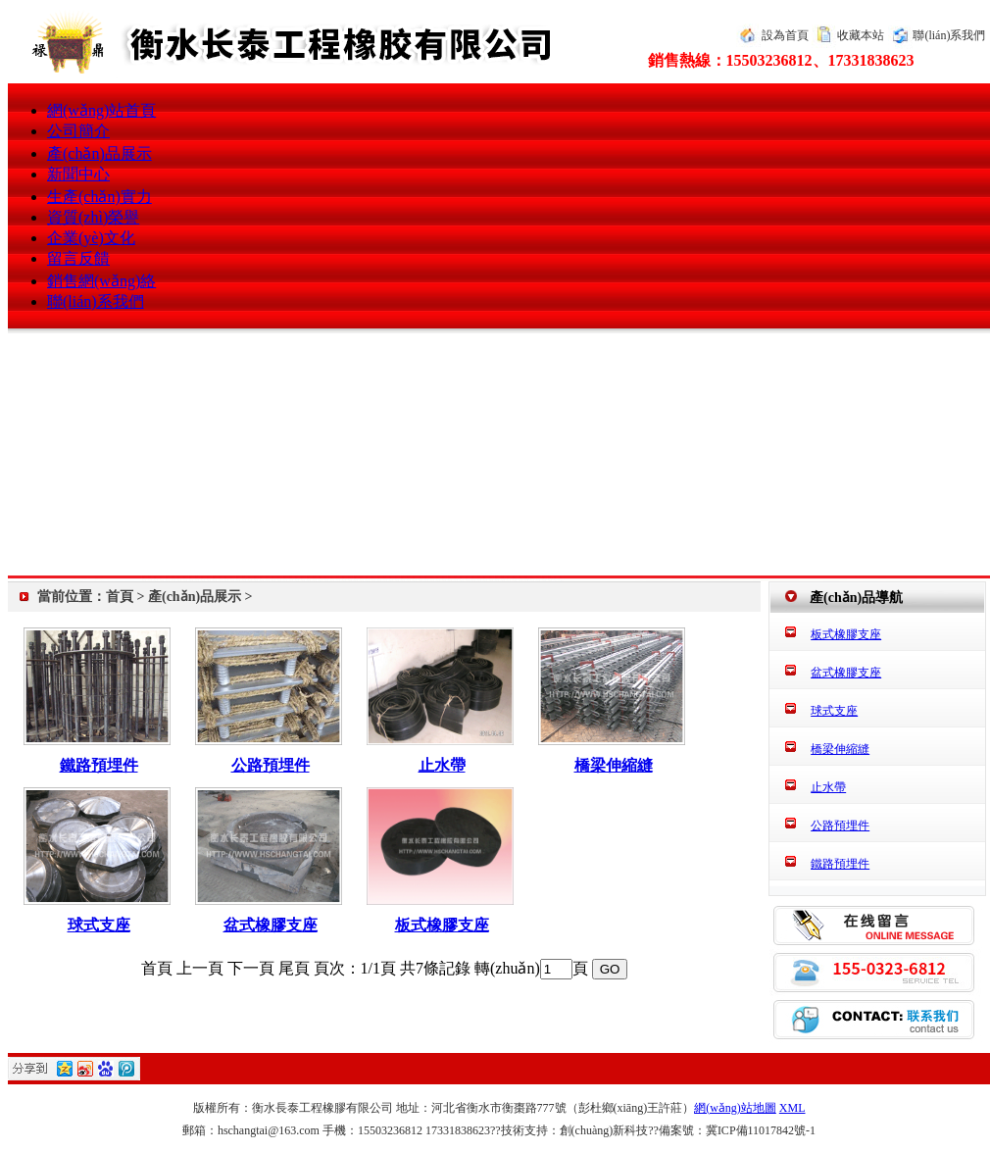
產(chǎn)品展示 (99, 153)
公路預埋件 (270, 765)
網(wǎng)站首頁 (101, 110)
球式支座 (99, 925)
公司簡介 (78, 131)
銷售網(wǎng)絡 (101, 281)
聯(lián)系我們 (949, 35)
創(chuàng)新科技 (604, 1130)
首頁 (119, 596)
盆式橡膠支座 (270, 925)
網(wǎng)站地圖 (735, 1108)
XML (792, 1108)
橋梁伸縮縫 (613, 765)
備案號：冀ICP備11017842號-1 (737, 1130)
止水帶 (442, 765)
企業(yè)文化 (91, 237)
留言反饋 (78, 258)
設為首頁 (785, 35)
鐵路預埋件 (99, 765)
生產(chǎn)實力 (99, 196)
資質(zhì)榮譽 (93, 217)
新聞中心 (78, 174)
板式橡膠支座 (442, 925)
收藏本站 (860, 35)
